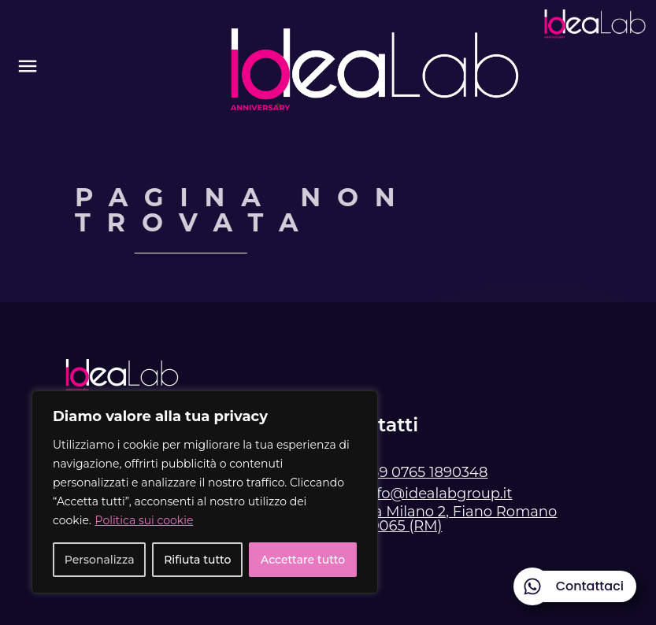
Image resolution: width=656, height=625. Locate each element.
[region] (205, 492)
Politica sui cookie (144, 520)
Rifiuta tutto (197, 560)
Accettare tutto (303, 560)
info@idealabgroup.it (437, 493)
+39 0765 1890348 (425, 472)
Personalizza (100, 560)
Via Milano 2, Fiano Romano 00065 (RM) (459, 518)
